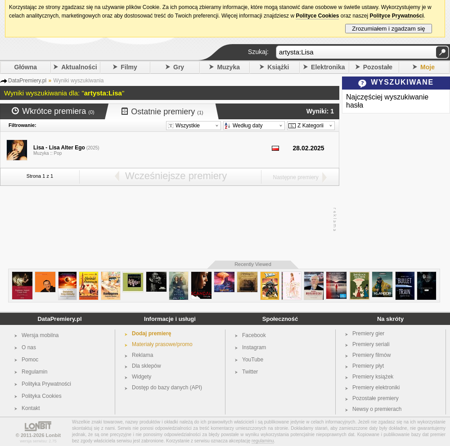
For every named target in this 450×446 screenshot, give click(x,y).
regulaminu (263, 440)
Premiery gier (368, 333)
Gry (178, 67)
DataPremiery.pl (59, 318)
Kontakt (31, 408)
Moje (427, 67)
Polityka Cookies (42, 396)
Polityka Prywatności (46, 384)
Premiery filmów (371, 355)
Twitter (250, 372)
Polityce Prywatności (396, 16)
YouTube (252, 359)
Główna (25, 67)
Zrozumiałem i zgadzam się (388, 28)
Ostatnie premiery (162, 111)
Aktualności (79, 67)
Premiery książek (372, 377)
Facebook (254, 335)
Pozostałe (377, 67)
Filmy (129, 67)
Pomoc (30, 359)
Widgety (141, 377)
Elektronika (328, 67)
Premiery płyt (368, 366)
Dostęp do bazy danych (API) (167, 387)
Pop (58, 153)
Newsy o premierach (376, 409)
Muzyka (228, 67)
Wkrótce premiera (53, 111)
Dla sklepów (146, 366)
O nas (29, 347)
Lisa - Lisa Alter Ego (59, 147)
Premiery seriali (371, 344)
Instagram (254, 347)
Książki (278, 67)
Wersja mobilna (40, 335)
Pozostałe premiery (375, 398)
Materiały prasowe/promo (162, 344)
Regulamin (34, 372)
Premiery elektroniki (376, 387)
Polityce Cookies (317, 16)
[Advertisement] (167, 219)
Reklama (142, 355)
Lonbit (53, 435)
